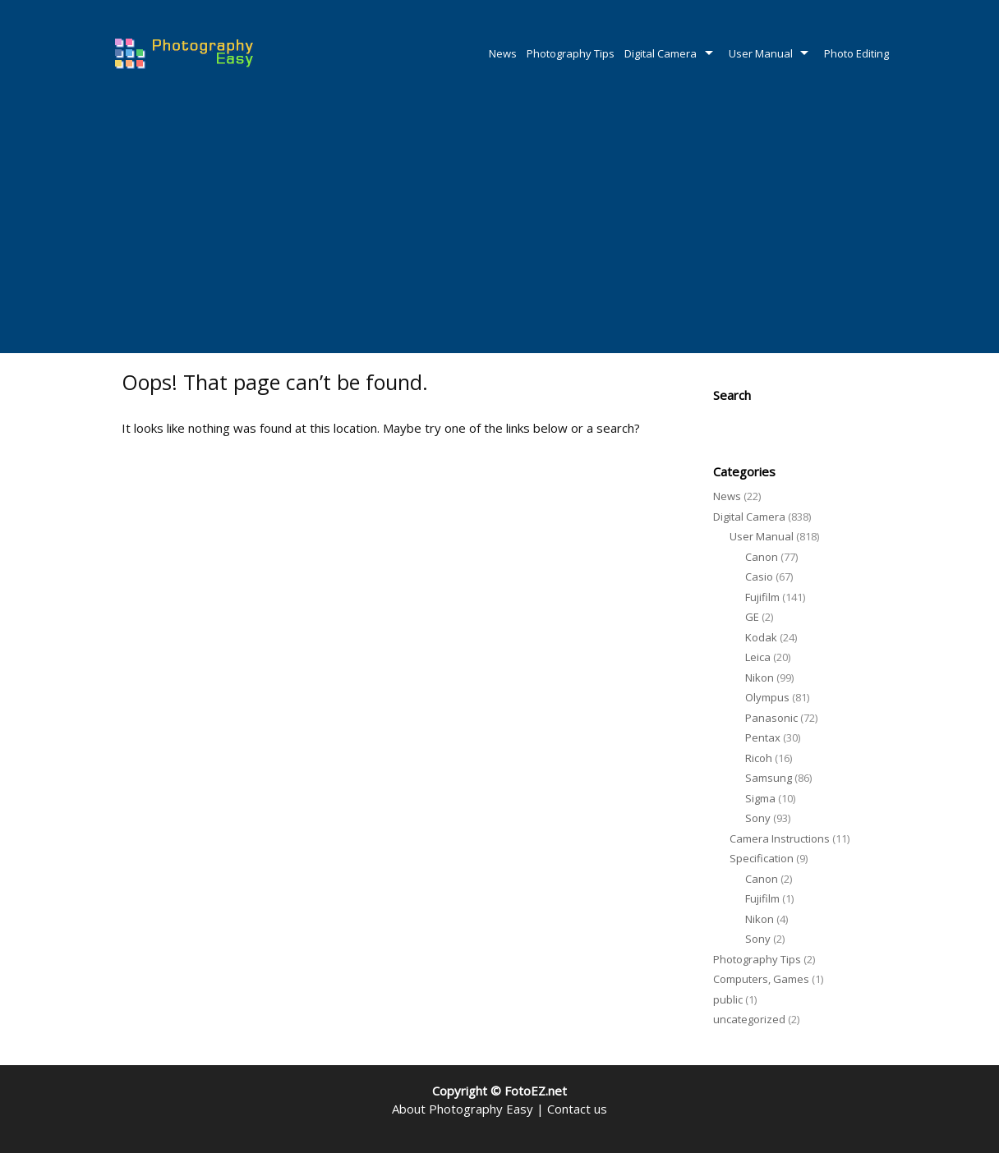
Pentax (762, 737)
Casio (759, 576)
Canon (761, 556)
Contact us (577, 1108)
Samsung (768, 777)
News (503, 53)
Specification (762, 858)
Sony (758, 818)
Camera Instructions (780, 838)
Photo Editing (856, 53)
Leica (758, 657)
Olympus (767, 697)
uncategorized (749, 1019)
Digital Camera (660, 53)
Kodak (761, 637)
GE (752, 616)
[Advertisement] (499, 230)
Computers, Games (761, 979)
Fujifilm (762, 597)
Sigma (760, 798)
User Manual (761, 53)
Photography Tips (571, 53)
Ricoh (758, 758)
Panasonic (771, 717)
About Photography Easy (462, 1108)
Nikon (759, 677)
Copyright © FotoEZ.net (499, 1090)
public (728, 999)
